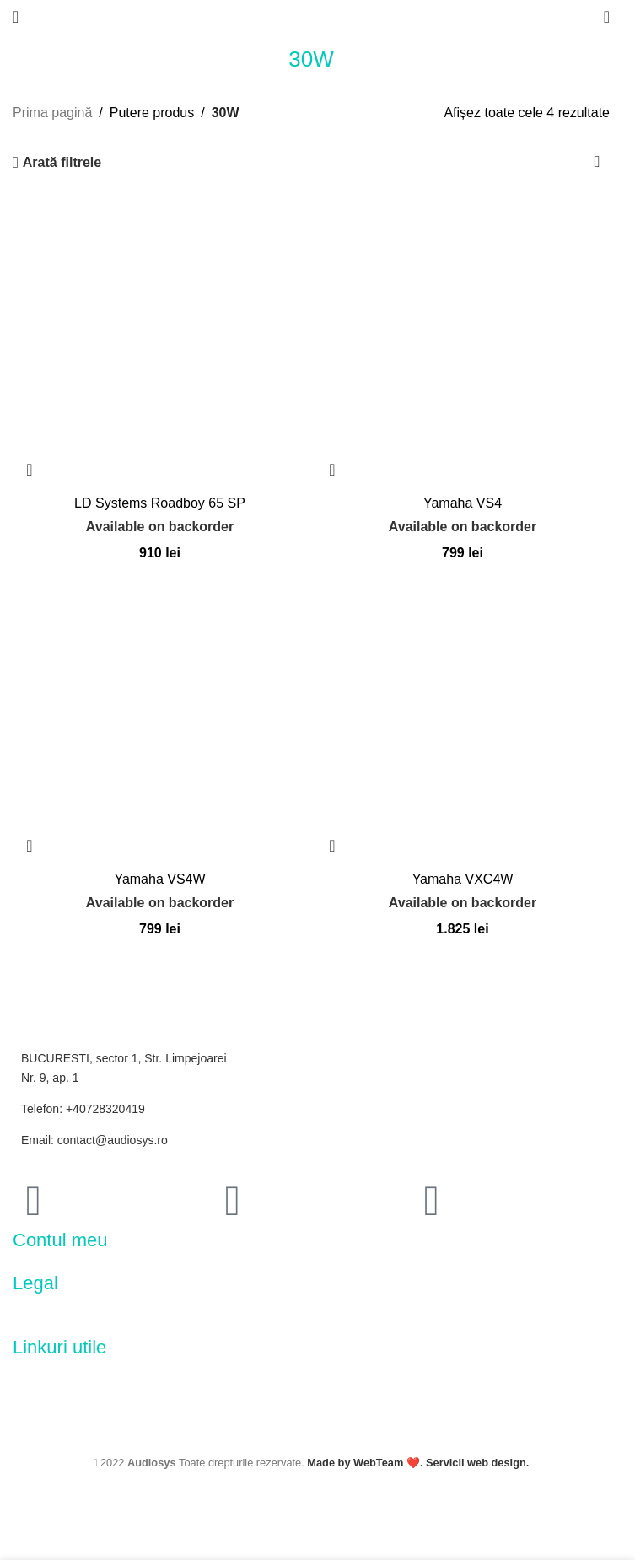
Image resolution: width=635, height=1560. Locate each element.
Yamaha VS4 (462, 503)
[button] (29, 470)
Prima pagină (52, 112)
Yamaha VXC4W (463, 879)
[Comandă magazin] (597, 162)
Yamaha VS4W (159, 879)
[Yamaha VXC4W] (462, 715)
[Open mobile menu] (15, 17)
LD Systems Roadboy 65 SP (159, 503)
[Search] (606, 17)
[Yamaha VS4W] (160, 715)
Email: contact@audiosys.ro (94, 1140)
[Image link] (88, 1315)
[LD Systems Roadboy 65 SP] (160, 339)
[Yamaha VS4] (462, 339)
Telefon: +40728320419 (83, 1109)
